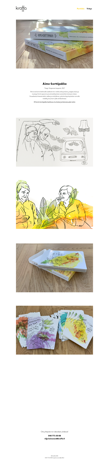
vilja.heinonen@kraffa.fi (54, 438)
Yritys (89, 8)
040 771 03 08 (54, 436)
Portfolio (80, 8)
